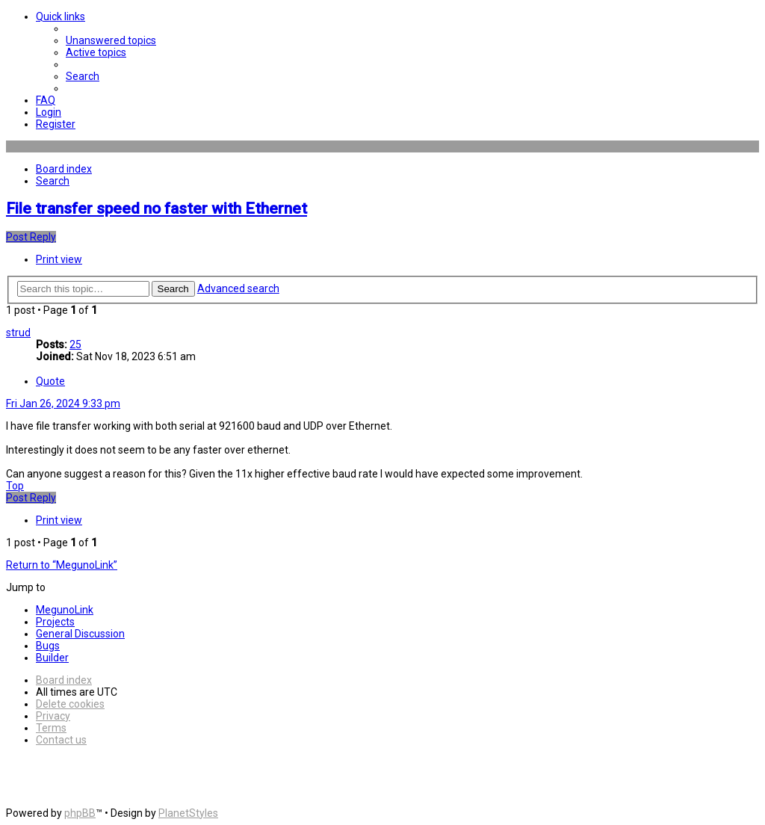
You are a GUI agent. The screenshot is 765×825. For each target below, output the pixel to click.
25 (75, 344)
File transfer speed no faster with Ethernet (156, 208)
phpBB (80, 813)
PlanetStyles (188, 813)
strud (18, 333)
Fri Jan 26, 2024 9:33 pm (63, 404)
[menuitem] (111, 40)
